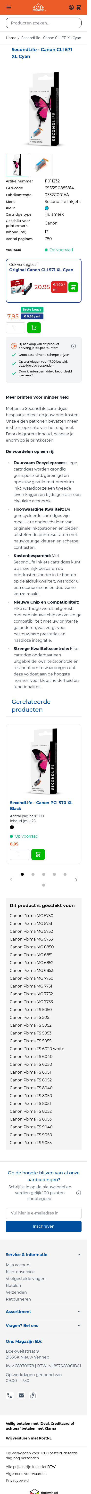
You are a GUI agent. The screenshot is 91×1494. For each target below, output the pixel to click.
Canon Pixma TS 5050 (31, 1009)
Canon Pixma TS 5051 (30, 1017)
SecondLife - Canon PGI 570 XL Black (41, 805)
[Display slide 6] (43, 885)
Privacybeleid (17, 1480)
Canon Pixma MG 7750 (31, 978)
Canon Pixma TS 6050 (31, 1064)
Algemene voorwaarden (26, 1474)
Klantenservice (20, 1271)
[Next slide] (76, 879)
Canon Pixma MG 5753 (31, 939)
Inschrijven (44, 1226)
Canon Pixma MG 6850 (32, 947)
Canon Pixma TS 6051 (30, 1072)
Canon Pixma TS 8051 (30, 1103)
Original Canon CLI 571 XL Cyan (41, 270)
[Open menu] (9, 7)
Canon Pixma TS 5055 (30, 1041)
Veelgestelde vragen (26, 1278)
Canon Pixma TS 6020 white (37, 1048)
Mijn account (18, 1265)
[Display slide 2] (33, 874)
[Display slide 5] (65, 874)
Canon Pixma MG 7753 (31, 1002)
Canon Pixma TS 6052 (31, 1080)
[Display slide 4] (54, 874)
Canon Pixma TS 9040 (31, 1127)
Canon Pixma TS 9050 (31, 1135)
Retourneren (18, 1299)
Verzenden (16, 1292)
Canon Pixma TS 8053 (31, 1119)
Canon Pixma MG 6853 (31, 970)
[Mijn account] (71, 7)
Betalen (13, 1285)
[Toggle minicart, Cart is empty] (79, 7)
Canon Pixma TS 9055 (31, 1142)
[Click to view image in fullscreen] (44, 110)
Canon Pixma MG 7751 (31, 986)
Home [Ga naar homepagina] (11, 38)
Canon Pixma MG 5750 (31, 915)
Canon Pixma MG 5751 (31, 923)
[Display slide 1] (22, 874)
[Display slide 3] (43, 874)
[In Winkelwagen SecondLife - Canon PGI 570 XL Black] (38, 854)
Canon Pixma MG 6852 (31, 962)
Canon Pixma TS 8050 (31, 1095)
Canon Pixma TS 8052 (31, 1111)
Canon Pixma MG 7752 (31, 994)
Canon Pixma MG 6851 (31, 955)
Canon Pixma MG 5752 (31, 931)
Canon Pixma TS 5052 (30, 1025)
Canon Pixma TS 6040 (31, 1056)
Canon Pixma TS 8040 (31, 1088)
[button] (44, 1255)
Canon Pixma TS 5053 (30, 1033)
